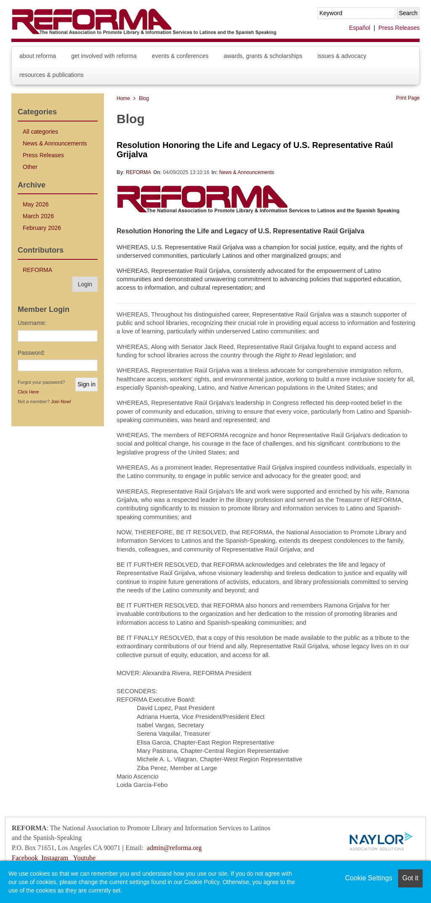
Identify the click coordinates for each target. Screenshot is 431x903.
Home (123, 98)
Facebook (25, 857)
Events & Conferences (180, 56)
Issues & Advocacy (341, 56)
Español (359, 27)
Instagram (54, 857)
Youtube (84, 857)
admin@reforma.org (174, 847)
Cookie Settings (368, 878)
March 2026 (38, 216)
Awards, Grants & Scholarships (262, 56)
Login (85, 284)
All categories (40, 131)
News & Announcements (246, 172)
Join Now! (61, 401)
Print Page (408, 98)
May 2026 (35, 204)
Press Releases (399, 27)
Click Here (28, 391)
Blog (144, 98)
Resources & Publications (51, 74)
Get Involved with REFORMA (104, 56)
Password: (31, 352)
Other (30, 167)
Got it (410, 878)
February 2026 (42, 227)
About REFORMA (37, 56)
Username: (32, 322)
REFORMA (138, 172)
